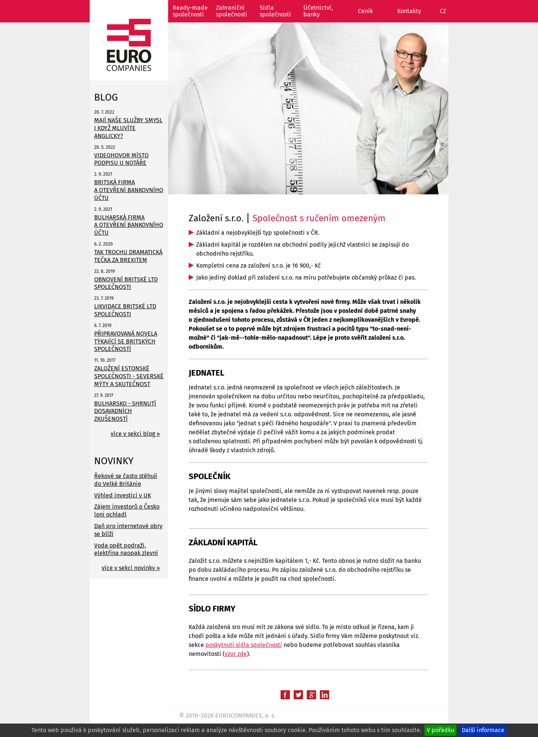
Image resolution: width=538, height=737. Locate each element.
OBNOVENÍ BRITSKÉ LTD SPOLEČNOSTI (126, 283)
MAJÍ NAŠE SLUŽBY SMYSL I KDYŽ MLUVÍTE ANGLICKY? (128, 128)
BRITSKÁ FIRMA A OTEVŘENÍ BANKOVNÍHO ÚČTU (128, 190)
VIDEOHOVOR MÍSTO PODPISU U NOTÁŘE (121, 159)
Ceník (365, 11)
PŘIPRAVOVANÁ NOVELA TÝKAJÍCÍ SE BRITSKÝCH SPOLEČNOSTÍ (125, 341)
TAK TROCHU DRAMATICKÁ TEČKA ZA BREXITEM (128, 256)
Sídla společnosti (275, 11)
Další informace (483, 730)
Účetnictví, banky (318, 11)
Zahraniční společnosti (231, 11)
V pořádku (440, 730)
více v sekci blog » (135, 433)
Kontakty (409, 11)
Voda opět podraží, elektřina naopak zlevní (126, 549)
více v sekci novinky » (131, 567)
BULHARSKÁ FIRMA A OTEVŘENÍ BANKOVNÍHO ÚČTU (128, 225)
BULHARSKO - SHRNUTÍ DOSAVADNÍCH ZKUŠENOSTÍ (125, 411)
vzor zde (236, 653)
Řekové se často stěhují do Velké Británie (125, 479)
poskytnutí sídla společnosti (243, 644)
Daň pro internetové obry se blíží (128, 529)
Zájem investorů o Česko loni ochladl (127, 510)
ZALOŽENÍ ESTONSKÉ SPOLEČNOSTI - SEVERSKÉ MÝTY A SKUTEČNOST (129, 376)
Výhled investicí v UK (122, 495)
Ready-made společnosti (190, 11)
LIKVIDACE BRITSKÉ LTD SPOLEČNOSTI (125, 310)
